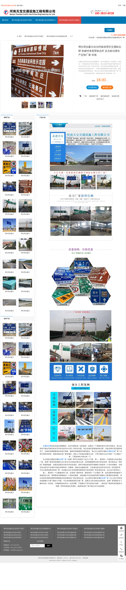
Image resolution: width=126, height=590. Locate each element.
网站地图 (85, 586)
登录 (119, 5)
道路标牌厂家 (93, 96)
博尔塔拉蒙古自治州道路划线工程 (94, 563)
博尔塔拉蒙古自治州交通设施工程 (94, 566)
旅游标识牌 (115, 96)
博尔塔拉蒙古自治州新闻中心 (45, 20)
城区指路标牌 (104, 96)
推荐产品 (7, 117)
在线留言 (121, 536)
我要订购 (107, 87)
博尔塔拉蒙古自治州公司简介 (12, 561)
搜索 (48, 574)
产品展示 (109, 30)
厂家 (85, 96)
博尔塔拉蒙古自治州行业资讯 (39, 563)
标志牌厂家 (62, 459)
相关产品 (7, 318)
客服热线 (121, 549)
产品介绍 (42, 117)
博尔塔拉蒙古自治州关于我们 (22, 20)
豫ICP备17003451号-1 (76, 586)
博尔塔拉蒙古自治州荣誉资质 (12, 566)
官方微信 (121, 557)
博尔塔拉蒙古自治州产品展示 (69, 20)
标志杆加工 (100, 99)
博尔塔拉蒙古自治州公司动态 (39, 561)
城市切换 (20, 5)
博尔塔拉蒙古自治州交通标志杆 (66, 566)
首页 (20, 36)
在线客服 (121, 529)
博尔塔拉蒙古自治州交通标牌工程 (94, 561)
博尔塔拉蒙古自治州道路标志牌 (57, 36)
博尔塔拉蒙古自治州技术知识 (39, 566)
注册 (124, 5)
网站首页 (5, 20)
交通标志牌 (47, 446)
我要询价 (92, 87)
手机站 (121, 543)
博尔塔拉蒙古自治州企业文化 (12, 563)
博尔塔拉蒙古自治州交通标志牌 (66, 561)
